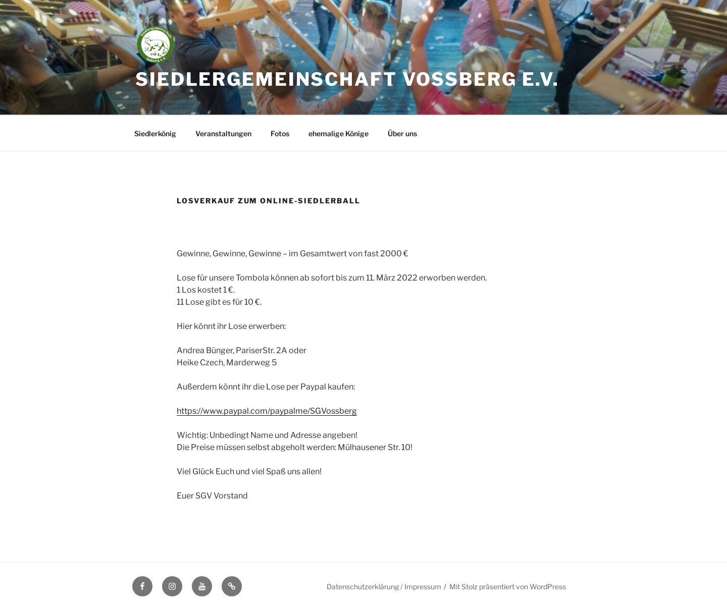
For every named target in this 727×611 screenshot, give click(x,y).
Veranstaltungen (223, 133)
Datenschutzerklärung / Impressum (384, 586)
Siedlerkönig (155, 133)
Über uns (402, 133)
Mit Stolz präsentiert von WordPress (507, 586)
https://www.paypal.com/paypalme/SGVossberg (267, 411)
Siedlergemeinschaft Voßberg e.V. (347, 79)
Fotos (280, 133)
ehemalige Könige (338, 133)
